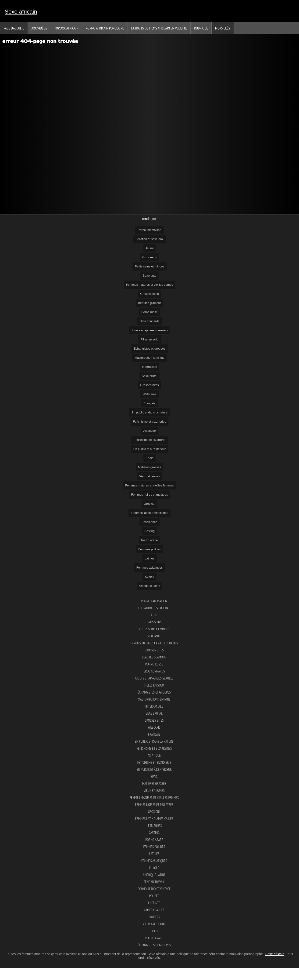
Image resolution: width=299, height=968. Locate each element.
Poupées (154, 917)
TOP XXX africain (66, 28)
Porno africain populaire (105, 28)
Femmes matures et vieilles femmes (149, 485)
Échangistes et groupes (149, 348)
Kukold (149, 576)
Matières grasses (149, 467)
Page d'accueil (14, 28)
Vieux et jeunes (149, 476)
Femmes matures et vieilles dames (149, 284)
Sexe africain (21, 11)
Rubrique (201, 28)
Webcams (149, 394)
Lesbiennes (149, 522)
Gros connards (149, 321)
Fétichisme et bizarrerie (149, 440)
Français (149, 403)
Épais (149, 458)
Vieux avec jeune (154, 924)
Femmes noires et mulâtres (149, 494)
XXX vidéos (39, 28)
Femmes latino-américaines (149, 513)
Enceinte (154, 903)
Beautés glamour (149, 303)
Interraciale (149, 367)
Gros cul (149, 503)
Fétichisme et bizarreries (149, 421)
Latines (149, 558)
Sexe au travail (154, 882)
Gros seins (149, 257)
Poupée (154, 896)
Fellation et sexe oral (149, 239)
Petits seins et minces (149, 266)
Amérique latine (149, 586)
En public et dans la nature (149, 412)
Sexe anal (149, 275)
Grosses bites (149, 294)
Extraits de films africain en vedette (159, 28)
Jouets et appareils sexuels (149, 330)
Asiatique (149, 430)
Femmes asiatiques (149, 567)
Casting (149, 531)
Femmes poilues (149, 549)
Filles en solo (149, 339)
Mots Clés (222, 28)
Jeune (149, 248)
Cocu (154, 931)
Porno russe (149, 312)
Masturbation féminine (149, 357)
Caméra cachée (154, 910)
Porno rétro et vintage (154, 889)
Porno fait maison (149, 230)
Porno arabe (149, 540)
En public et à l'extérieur (149, 449)
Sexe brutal (149, 376)
